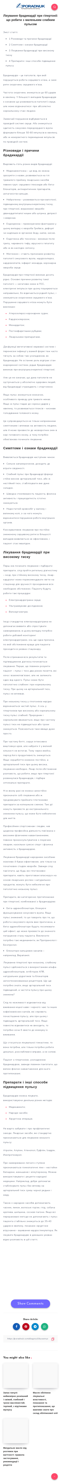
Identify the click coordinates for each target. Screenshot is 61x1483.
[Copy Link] (30, 1338)
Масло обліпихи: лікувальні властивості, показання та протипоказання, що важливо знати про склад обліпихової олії (45, 1403)
